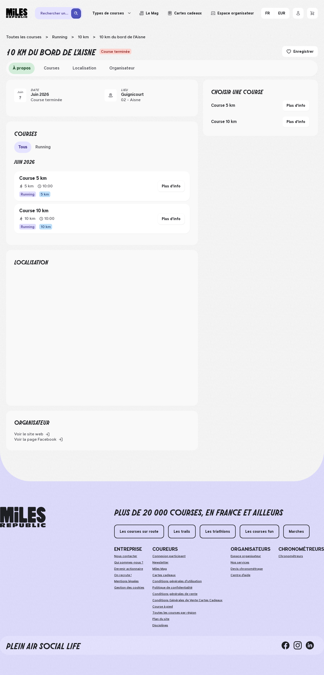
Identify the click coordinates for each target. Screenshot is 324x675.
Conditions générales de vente (174, 594)
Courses (51, 68)
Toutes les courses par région (174, 612)
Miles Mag (159, 569)
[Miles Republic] (16, 13)
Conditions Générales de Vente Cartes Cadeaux (187, 600)
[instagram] (300, 645)
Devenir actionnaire (128, 569)
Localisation (84, 68)
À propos (22, 68)
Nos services (240, 562)
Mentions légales (126, 581)
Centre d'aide (240, 575)
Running (59, 36)
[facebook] (287, 645)
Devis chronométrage (247, 569)
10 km (83, 36)
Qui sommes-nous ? (128, 562)
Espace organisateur (246, 556)
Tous (22, 147)
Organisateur (122, 68)
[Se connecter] (298, 13)
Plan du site (160, 619)
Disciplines (160, 625)
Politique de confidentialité (172, 587)
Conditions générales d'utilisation (177, 581)
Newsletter (160, 562)
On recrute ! (123, 575)
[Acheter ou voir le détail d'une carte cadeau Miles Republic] (185, 13)
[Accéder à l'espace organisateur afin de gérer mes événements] (232, 13)
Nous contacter (125, 556)
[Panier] (312, 13)
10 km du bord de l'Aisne (122, 36)
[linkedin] (312, 645)
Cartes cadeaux (164, 575)
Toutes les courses (24, 36)
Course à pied (162, 606)
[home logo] (23, 517)
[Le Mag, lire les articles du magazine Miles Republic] (149, 13)
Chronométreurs (290, 556)
